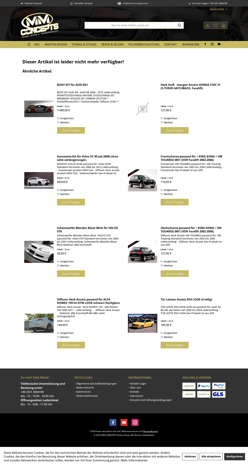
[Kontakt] (170, 44)
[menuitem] (217, 9)
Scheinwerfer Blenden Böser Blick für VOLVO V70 (87, 229)
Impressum (136, 395)
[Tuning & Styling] (84, 44)
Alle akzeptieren (211, 456)
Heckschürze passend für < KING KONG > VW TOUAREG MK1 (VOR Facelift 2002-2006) (191, 229)
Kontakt (134, 391)
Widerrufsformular (87, 395)
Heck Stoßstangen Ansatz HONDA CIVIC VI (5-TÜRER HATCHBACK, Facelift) (190, 86)
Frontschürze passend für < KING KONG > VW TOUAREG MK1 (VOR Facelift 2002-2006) (191, 158)
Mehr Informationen (134, 460)
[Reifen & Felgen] (112, 44)
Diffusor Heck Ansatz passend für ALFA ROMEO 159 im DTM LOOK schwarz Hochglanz (88, 301)
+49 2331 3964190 (32, 392)
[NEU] (37, 44)
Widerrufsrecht (85, 387)
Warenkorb (190, 44)
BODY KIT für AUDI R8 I (72, 85)
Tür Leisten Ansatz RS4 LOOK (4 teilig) (186, 299)
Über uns (135, 387)
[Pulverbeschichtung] (144, 44)
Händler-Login (138, 383)
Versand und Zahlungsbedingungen (151, 400)
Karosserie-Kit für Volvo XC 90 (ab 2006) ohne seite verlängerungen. (87, 158)
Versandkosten (150, 431)
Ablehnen (190, 456)
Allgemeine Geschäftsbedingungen (96, 383)
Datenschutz (83, 391)
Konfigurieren (234, 456)
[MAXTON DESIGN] (55, 44)
